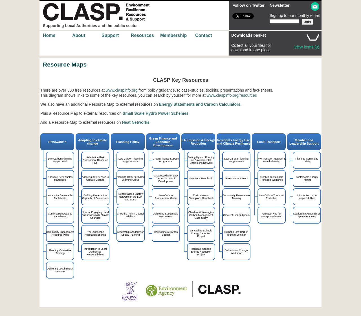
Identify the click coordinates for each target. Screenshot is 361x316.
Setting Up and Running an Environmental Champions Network (201, 160)
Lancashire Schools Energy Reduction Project (201, 233)
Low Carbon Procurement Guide (166, 197)
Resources (142, 35)
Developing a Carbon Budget (166, 233)
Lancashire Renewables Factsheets (60, 197)
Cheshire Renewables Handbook (60, 178)
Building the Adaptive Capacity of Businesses (95, 197)
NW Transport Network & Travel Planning (271, 160)
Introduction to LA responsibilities (307, 197)
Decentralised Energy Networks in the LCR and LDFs (130, 197)
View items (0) (306, 47)
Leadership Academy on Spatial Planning (307, 215)
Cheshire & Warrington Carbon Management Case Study (201, 215)
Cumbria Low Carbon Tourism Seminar (236, 233)
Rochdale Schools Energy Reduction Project (201, 252)
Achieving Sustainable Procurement (166, 215)
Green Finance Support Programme (166, 160)
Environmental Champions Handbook (200, 197)
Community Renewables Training (236, 197)
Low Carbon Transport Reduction (271, 197)
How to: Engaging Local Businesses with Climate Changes (95, 215)
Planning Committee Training (306, 160)
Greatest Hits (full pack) (236, 215)
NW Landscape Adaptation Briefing (95, 233)
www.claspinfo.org (122, 90)
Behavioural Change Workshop (236, 252)
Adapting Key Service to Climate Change (95, 178)
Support (110, 35)
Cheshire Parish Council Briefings (130, 215)
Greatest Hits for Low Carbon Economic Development (166, 178)
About (78, 35)
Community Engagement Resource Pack (60, 233)
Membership (173, 35)
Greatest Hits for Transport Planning (271, 215)
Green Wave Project (236, 178)
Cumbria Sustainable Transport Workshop (271, 178)
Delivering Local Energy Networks (60, 270)
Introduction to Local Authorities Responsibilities (95, 252)
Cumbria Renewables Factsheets (60, 215)
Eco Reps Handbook (201, 178)
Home (49, 35)
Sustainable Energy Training (307, 178)
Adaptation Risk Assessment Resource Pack (95, 160)
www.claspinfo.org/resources (232, 95)
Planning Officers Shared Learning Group (130, 178)
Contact (203, 35)
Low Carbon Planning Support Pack (60, 160)
